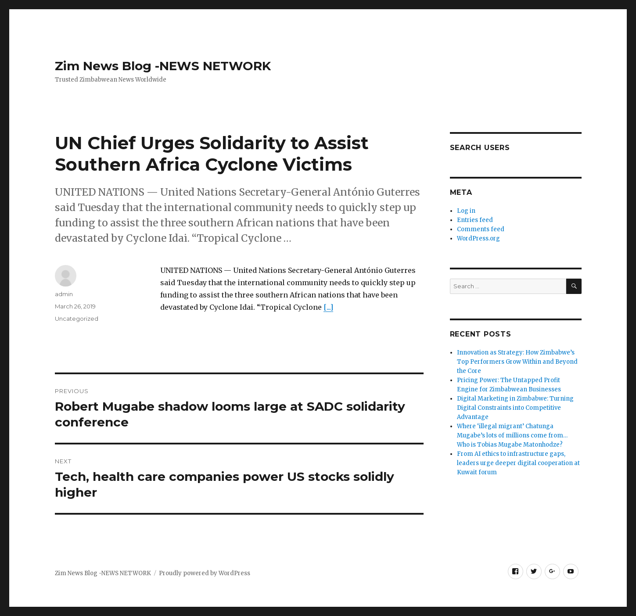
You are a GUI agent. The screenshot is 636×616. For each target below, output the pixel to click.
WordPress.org (478, 238)
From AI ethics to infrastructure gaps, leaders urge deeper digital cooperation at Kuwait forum (518, 463)
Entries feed (475, 220)
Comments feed (480, 229)
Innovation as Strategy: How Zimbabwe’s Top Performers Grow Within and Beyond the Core (517, 362)
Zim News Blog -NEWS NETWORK (163, 65)
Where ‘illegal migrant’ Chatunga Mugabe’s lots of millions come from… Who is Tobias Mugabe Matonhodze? (512, 435)
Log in (466, 211)
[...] (328, 307)
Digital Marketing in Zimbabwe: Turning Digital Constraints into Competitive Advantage (515, 408)
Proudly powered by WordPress (204, 573)
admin (64, 293)
